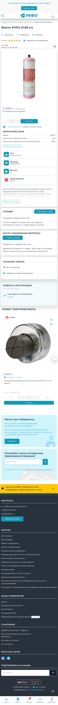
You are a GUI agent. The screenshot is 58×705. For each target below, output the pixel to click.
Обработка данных (9, 630)
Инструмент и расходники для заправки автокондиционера (29, 587)
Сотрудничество (8, 613)
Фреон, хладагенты (25, 22)
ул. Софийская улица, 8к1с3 (13, 506)
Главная (4, 22)
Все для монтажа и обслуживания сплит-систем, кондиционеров (24, 582)
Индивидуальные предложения (20, 617)
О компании (7, 644)
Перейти (12, 441)
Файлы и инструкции (17, 285)
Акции (4, 602)
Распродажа (6, 540)
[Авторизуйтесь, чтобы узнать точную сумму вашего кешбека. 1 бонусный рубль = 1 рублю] (19, 392)
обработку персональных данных (38, 469)
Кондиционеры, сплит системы (16, 573)
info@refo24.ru (7, 514)
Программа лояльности (12, 606)
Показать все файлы (11, 289)
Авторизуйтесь (15, 127)
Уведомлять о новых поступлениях (18, 273)
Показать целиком (11, 202)
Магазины (5, 637)
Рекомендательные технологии (16, 634)
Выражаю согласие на (29, 469)
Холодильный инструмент (13, 551)
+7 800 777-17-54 (8, 510)
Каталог (12, 22)
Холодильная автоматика (13, 577)
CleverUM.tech (37, 690)
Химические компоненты (13, 558)
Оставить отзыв (45, 211)
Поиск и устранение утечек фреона (17, 566)
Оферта (24, 630)
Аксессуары (6, 536)
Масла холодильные (10, 547)
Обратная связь (12, 519)
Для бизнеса (7, 609)
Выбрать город (29, 8)
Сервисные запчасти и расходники (17, 562)
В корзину (29, 121)
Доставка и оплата (9, 640)
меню (52, 16)
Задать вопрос (12, 237)
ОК (53, 673)
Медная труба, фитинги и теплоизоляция (20, 554)
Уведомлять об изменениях (35, 41)
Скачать (10, 297)
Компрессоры (7, 570)
